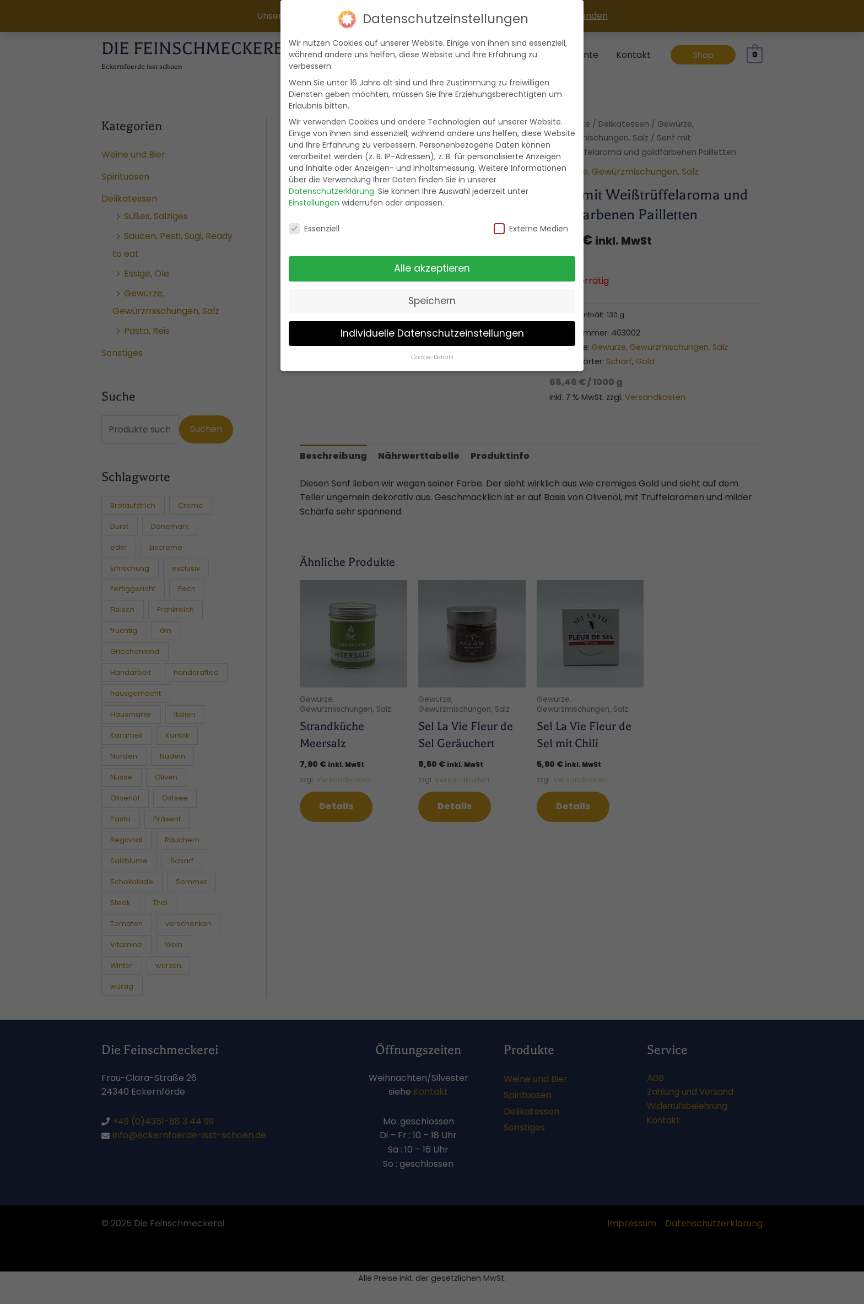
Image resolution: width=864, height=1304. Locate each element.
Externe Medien (531, 219)
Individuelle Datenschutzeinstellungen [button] (432, 324)
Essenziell (314, 219)
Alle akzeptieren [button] (432, 259)
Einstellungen (314, 193)
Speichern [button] (432, 291)
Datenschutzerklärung (331, 181)
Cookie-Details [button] (432, 348)
